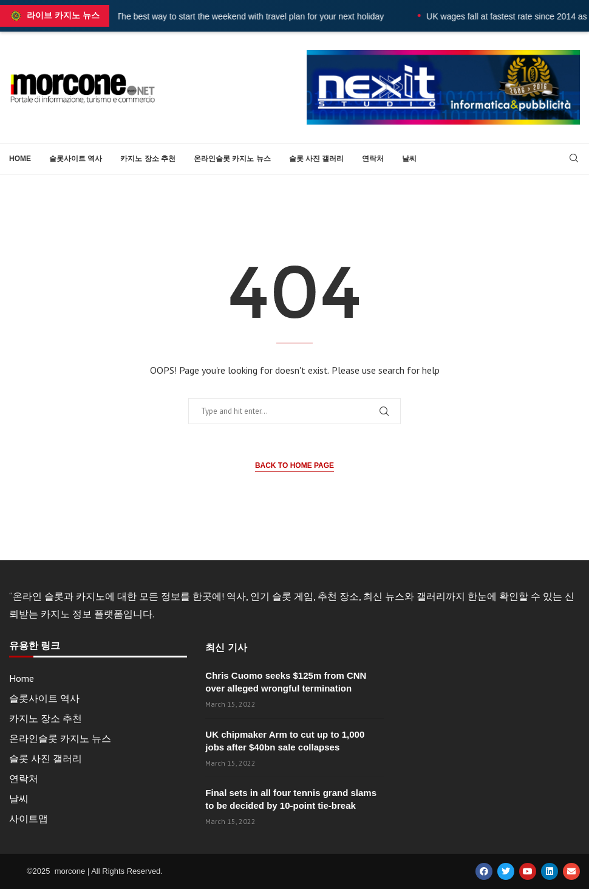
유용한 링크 (34, 646)
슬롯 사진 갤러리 (316, 158)
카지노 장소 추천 (147, 158)
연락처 (373, 158)
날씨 (409, 158)
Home (20, 158)
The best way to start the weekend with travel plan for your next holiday (286, 16)
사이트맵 (28, 818)
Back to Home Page (294, 465)
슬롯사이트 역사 (75, 158)
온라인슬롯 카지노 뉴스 (232, 158)
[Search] (574, 159)
